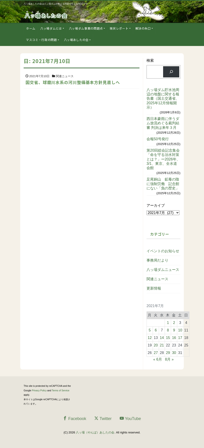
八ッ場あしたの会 (76, 40)
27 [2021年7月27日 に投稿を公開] (156, 353)
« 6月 (157, 359)
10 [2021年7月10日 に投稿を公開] (180, 330)
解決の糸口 (143, 28)
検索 (150, 60)
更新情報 (154, 288)
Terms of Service (60, 390)
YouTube (130, 418)
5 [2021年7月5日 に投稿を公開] (150, 330)
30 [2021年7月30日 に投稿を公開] (174, 353)
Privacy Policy (39, 390)
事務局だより (157, 260)
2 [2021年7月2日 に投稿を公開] (174, 323)
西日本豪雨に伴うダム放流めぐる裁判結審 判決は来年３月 (163, 123)
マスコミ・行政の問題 (41, 40)
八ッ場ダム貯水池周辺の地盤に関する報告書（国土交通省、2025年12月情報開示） (163, 98)
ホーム (30, 28)
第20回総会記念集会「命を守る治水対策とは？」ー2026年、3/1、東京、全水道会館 (163, 159)
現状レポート (119, 28)
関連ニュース (157, 279)
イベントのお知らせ (163, 251)
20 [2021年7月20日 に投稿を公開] (156, 345)
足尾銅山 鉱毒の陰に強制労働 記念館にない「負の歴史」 (163, 183)
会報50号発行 (158, 139)
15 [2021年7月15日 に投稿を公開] (168, 338)
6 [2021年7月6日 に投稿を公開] (156, 330)
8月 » (169, 359)
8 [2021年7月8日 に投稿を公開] (168, 330)
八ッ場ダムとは (51, 28)
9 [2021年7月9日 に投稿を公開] (174, 330)
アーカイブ (156, 205)
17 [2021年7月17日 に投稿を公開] (180, 338)
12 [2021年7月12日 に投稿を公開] (150, 338)
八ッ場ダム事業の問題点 (86, 28)
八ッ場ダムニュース (163, 270)
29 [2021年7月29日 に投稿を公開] (168, 353)
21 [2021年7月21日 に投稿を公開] (162, 345)
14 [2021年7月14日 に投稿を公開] (162, 338)
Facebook (74, 418)
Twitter (103, 418)
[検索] (171, 71)
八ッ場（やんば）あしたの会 (95, 432)
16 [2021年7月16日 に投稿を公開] (174, 338)
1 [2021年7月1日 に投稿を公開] (168, 323)
